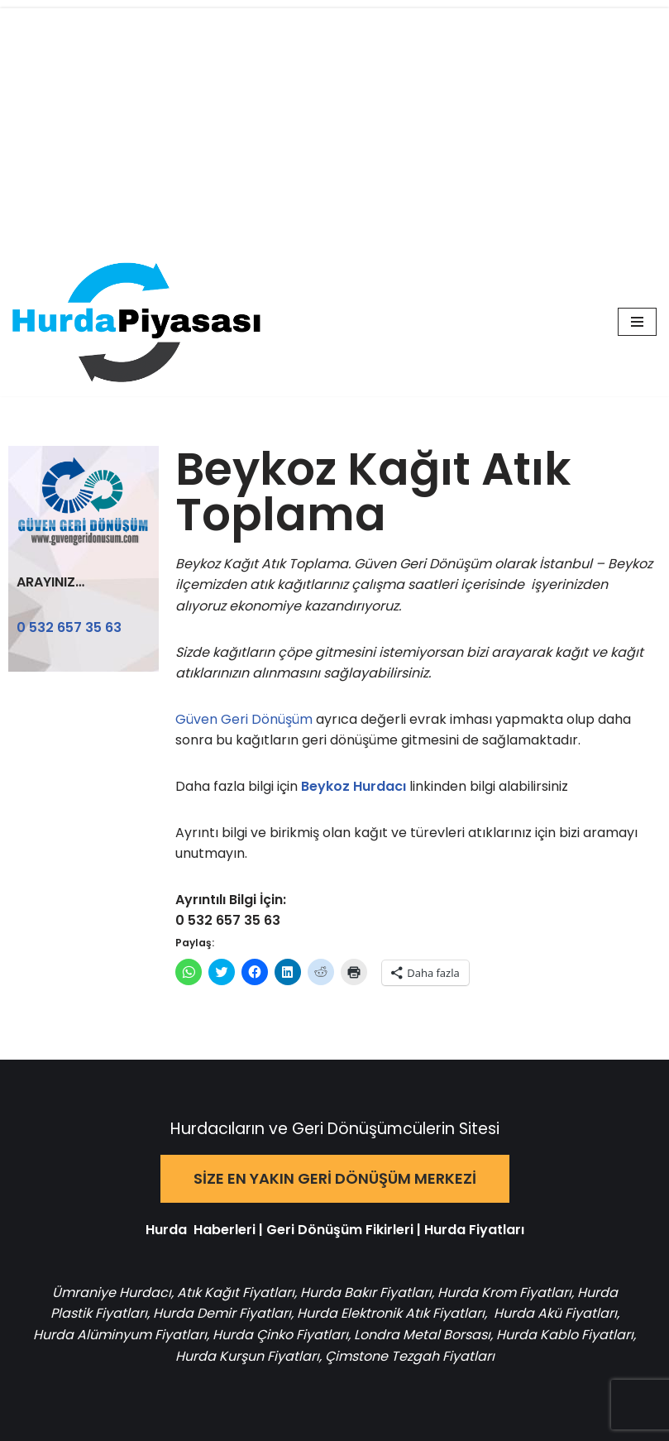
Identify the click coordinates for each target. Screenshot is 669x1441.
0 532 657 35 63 (69, 627)
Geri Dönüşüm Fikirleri (339, 1229)
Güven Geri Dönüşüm (245, 719)
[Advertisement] (334, 124)
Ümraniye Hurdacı (111, 1292)
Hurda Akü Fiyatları (555, 1313)
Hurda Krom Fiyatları (504, 1292)
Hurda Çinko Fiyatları (280, 1334)
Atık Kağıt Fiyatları (235, 1292)
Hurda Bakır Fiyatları (366, 1292)
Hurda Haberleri (201, 1229)
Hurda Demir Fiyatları (222, 1313)
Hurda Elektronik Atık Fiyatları (391, 1313)
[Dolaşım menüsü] (637, 322)
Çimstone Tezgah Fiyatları (410, 1356)
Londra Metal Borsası (422, 1334)
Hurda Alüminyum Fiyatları (120, 1334)
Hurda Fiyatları (474, 1229)
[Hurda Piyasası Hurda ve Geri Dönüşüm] (136, 322)
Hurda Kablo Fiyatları (564, 1334)
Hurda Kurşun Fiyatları (247, 1356)
